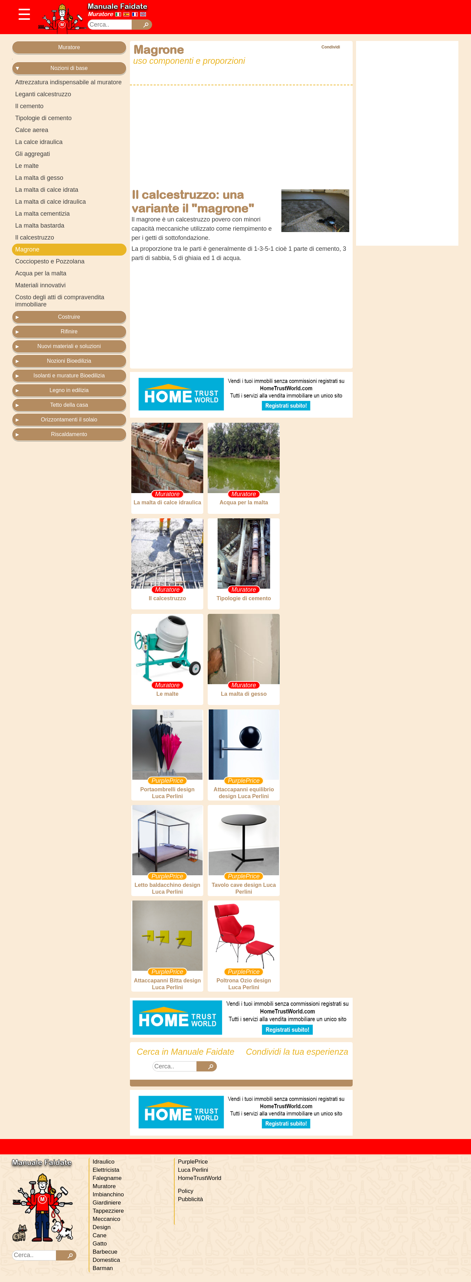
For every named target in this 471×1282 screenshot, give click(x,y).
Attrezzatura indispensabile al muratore (68, 82)
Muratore (100, 14)
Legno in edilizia (69, 390)
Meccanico (106, 1225)
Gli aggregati (32, 153)
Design (102, 1233)
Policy (185, 1197)
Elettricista (106, 1176)
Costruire (69, 317)
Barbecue (105, 1258)
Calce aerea (31, 130)
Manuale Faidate (117, 6)
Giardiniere (107, 1209)
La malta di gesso (39, 177)
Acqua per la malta (41, 273)
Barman (103, 1274)
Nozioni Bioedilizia (69, 361)
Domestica (106, 1266)
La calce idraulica (39, 142)
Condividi (330, 47)
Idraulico (104, 1168)
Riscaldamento (69, 434)
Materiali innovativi (40, 285)
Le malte (27, 165)
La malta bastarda (39, 225)
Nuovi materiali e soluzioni (69, 346)
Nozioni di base (69, 68)
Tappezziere (108, 1217)
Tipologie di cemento (43, 118)
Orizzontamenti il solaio (69, 419)
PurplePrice (193, 1168)
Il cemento (29, 106)
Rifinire (69, 331)
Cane (100, 1241)
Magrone (27, 249)
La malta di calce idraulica (50, 201)
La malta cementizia (42, 213)
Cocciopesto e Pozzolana (50, 261)
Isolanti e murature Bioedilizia (69, 375)
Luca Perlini (193, 1176)
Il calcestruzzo (34, 237)
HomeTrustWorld (200, 1184)
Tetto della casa (69, 405)
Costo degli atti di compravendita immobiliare (59, 301)
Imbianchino (108, 1200)
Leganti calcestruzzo (43, 94)
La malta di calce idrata (46, 189)
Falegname (107, 1184)
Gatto (100, 1250)
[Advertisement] (291, 17)
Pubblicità (190, 1205)
